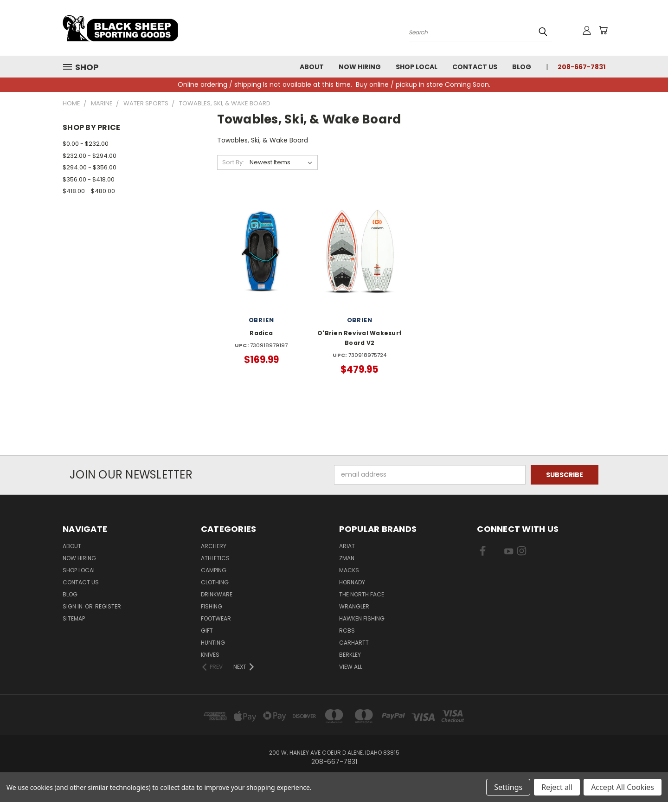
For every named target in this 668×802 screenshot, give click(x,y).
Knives (210, 655)
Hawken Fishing (362, 618)
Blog (521, 66)
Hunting (213, 643)
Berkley (350, 655)
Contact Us (474, 66)
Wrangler (354, 606)
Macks (349, 570)
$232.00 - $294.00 (89, 155)
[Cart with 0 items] (603, 30)
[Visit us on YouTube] (508, 553)
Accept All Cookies (622, 787)
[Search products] (480, 31)
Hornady (352, 582)
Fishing (211, 606)
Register (108, 606)
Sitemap (74, 618)
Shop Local (416, 66)
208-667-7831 (581, 66)
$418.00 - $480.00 (89, 191)
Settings (508, 787)
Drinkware (216, 594)
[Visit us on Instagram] (521, 553)
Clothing (215, 582)
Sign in (73, 606)
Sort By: (233, 162)
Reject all (556, 787)
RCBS (347, 630)
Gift (207, 630)
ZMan (346, 558)
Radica (261, 333)
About (312, 66)
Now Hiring (360, 66)
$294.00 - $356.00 (89, 167)
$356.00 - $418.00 (89, 179)
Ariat (347, 546)
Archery (213, 546)
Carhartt (354, 643)
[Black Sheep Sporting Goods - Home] (151, 28)
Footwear (216, 618)
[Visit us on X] (495, 553)
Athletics (215, 558)
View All (350, 667)
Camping (213, 570)
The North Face (361, 594)
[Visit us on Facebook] (482, 553)
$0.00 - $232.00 (86, 143)
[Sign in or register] (586, 30)
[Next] (244, 667)
